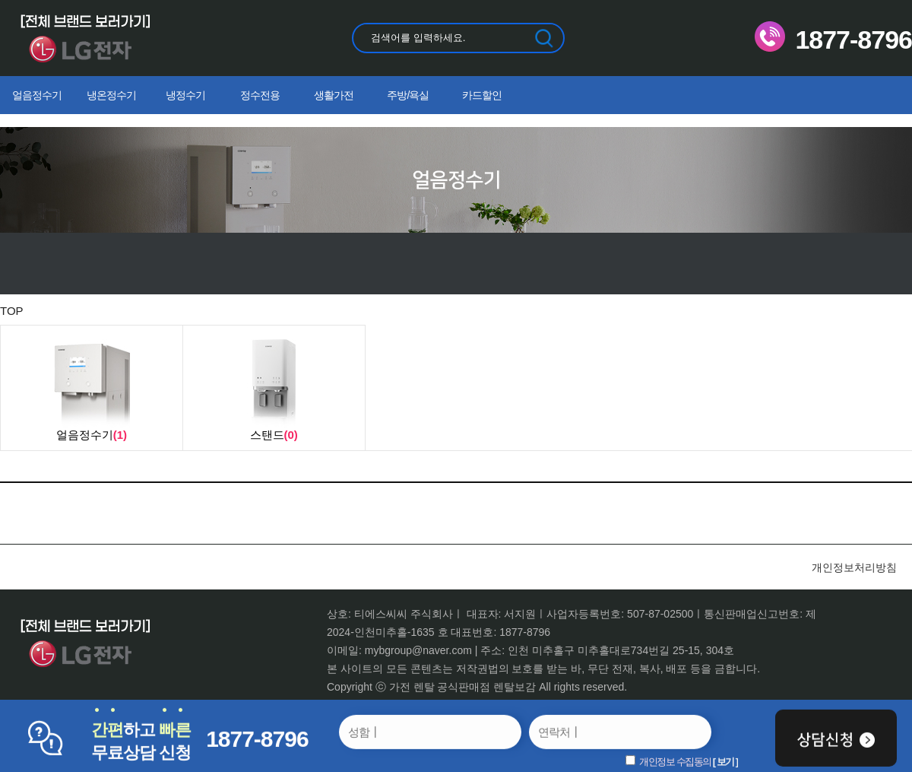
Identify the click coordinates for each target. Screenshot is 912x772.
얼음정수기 (37, 95)
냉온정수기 (111, 95)
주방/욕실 (408, 95)
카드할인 (482, 95)
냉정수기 (185, 95)
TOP (12, 310)
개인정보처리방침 (854, 567)
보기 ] (727, 761)
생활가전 (333, 95)
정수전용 (260, 95)
